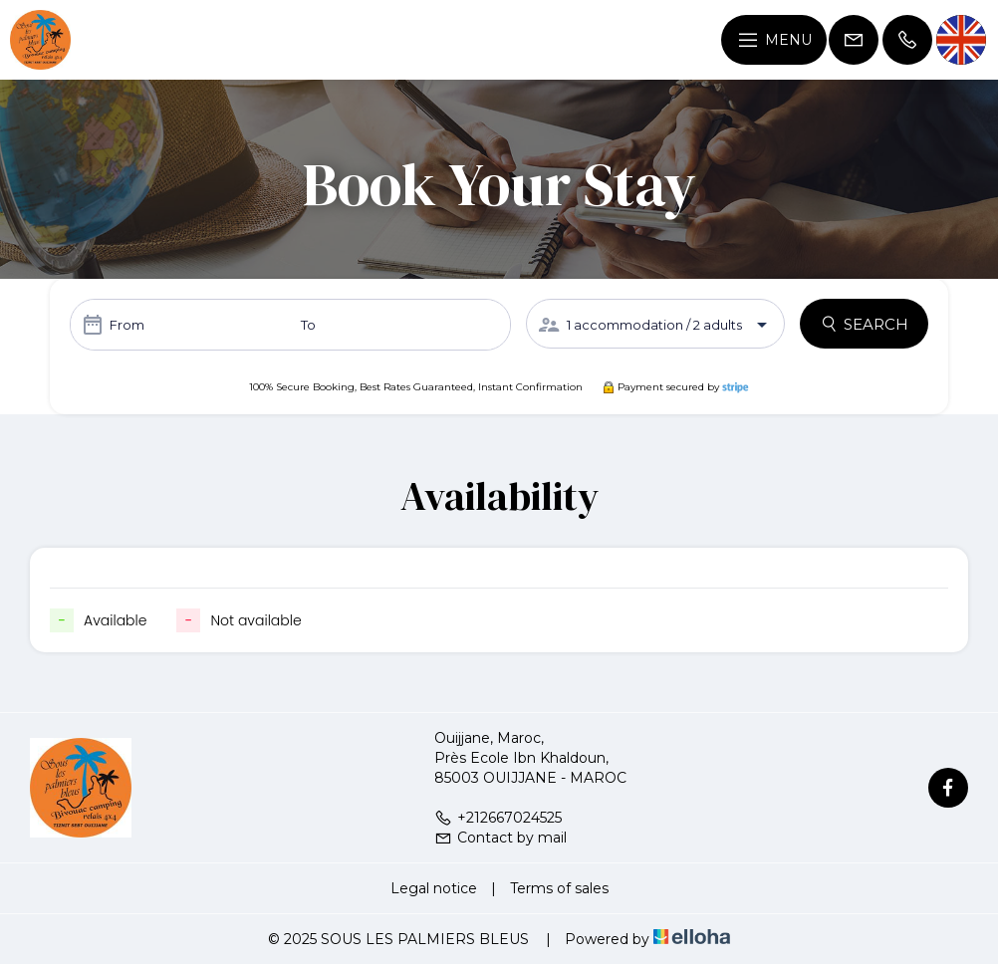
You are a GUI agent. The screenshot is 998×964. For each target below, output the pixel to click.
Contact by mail (500, 837)
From (127, 325)
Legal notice (433, 888)
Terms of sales (559, 888)
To (308, 325)
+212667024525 (498, 818)
